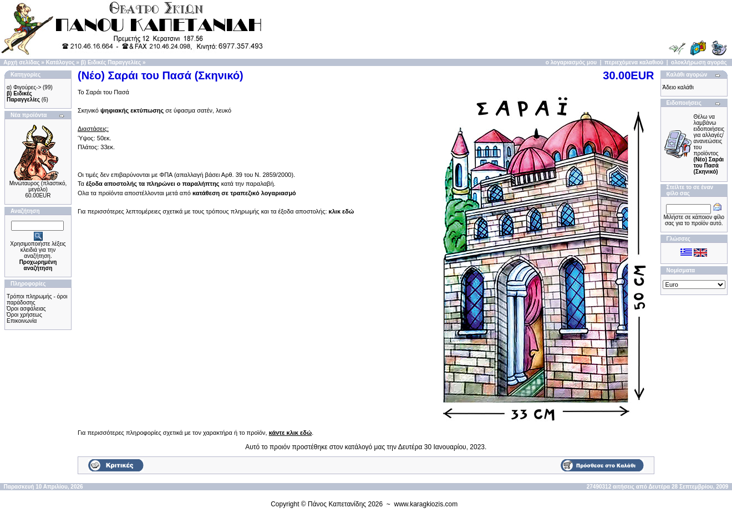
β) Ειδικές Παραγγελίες (111, 62)
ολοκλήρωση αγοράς (699, 62)
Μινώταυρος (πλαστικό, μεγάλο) (38, 186)
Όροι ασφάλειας (26, 309)
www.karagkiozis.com (426, 504)
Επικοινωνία (22, 321)
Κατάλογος (60, 62)
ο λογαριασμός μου (571, 62)
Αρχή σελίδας (21, 62)
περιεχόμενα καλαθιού (633, 62)
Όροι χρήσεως (24, 315)
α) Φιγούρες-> (24, 87)
